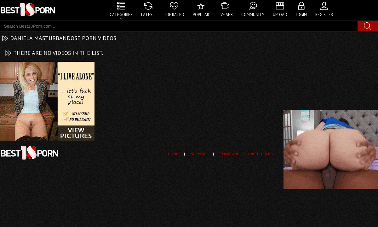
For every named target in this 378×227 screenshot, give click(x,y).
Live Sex (225, 14)
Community (252, 14)
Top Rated (174, 14)
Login (301, 14)
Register (324, 14)
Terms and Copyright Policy (246, 153)
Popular (201, 14)
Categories (121, 14)
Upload (280, 14)
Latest (148, 14)
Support (199, 153)
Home (173, 153)
